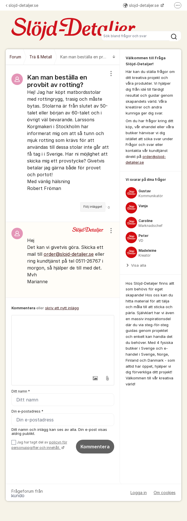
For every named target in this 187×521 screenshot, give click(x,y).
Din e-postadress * (27, 411)
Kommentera (95, 446)
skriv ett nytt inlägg (62, 308)
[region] (63, 143)
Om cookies (165, 492)
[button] (95, 378)
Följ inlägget (92, 207)
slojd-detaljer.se (22, 5)
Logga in (138, 492)
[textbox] (63, 344)
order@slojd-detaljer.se (69, 254)
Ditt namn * (20, 391)
